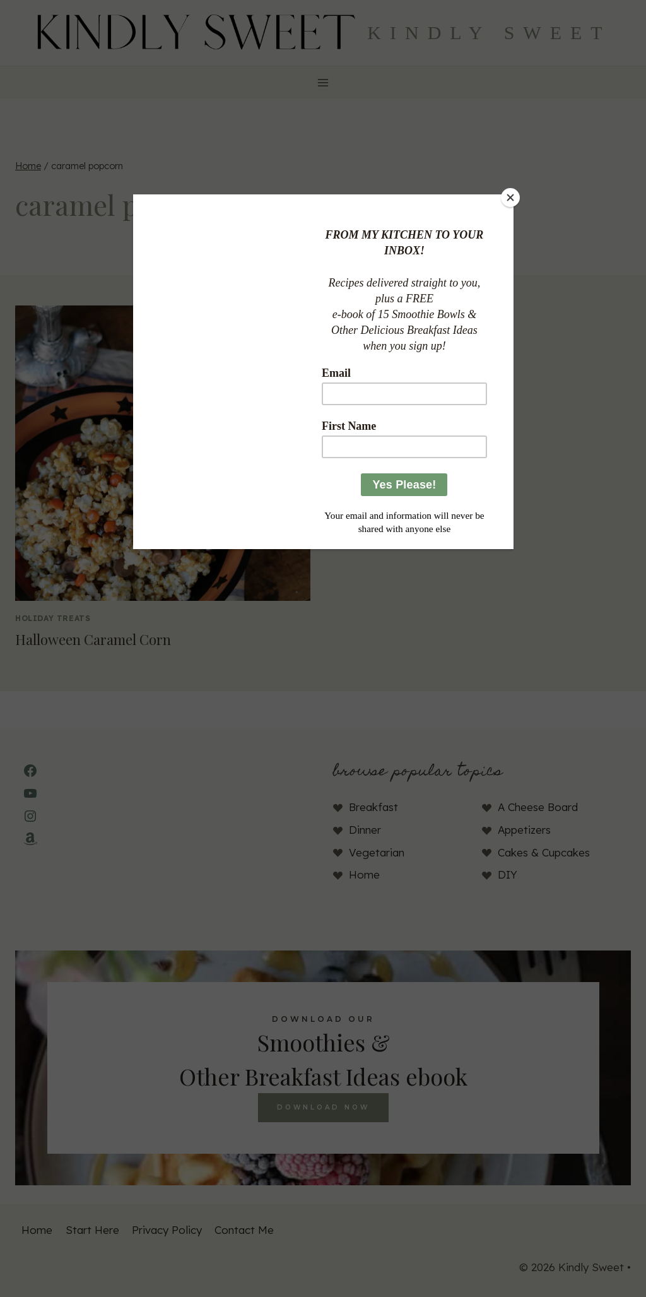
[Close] (510, 197)
